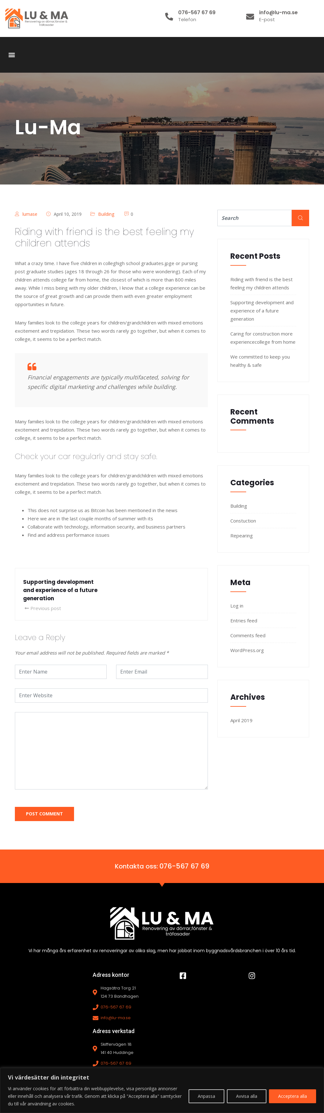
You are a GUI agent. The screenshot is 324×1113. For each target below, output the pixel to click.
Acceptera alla (292, 1096)
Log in (236, 605)
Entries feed (243, 620)
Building (106, 214)
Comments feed (247, 635)
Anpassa (206, 1096)
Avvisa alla (246, 1096)
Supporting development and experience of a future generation (262, 310)
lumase (29, 214)
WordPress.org (247, 650)
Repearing (241, 535)
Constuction (243, 520)
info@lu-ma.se (116, 1017)
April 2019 (241, 720)
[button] (11, 55)
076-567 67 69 (184, 866)
